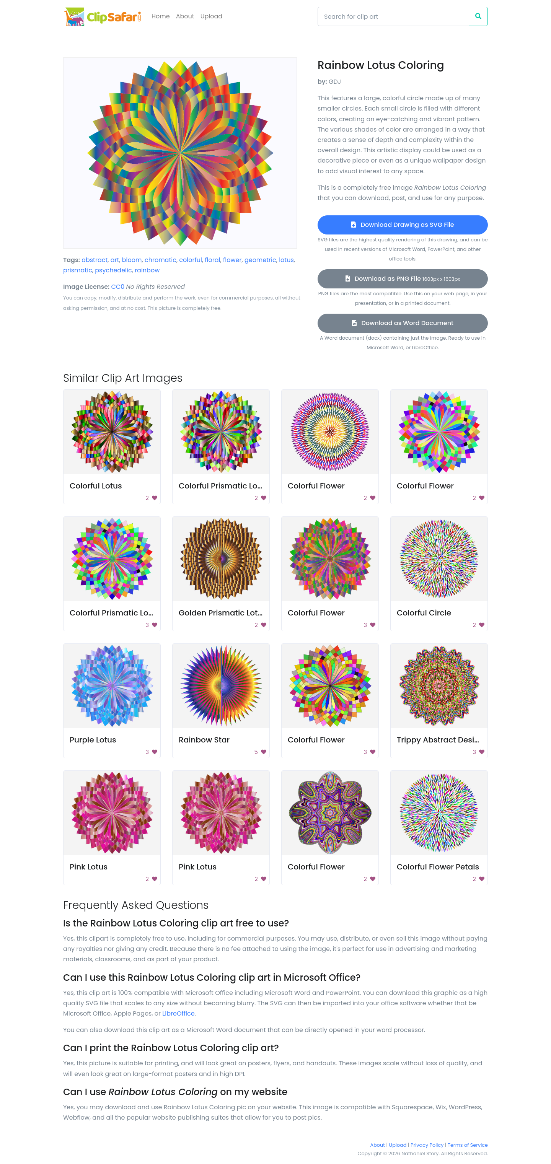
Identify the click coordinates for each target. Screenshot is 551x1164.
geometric (260, 260)
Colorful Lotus (96, 485)
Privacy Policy (427, 1145)
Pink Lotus (89, 866)
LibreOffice (178, 1013)
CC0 (118, 286)
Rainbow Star (204, 739)
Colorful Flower (316, 485)
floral (212, 260)
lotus (286, 260)
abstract (95, 260)
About (185, 16)
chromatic (160, 260)
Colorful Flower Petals (438, 866)
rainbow (147, 270)
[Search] (393, 16)
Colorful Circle (424, 612)
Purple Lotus (93, 739)
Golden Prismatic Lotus (223, 612)
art (115, 260)
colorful (190, 260)
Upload (211, 16)
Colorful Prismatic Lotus (224, 485)
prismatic (77, 270)
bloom (132, 260)
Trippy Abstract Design (440, 739)
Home (161, 16)
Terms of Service (468, 1145)
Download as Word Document (402, 323)
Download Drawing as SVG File (402, 224)
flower (232, 260)
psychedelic (113, 270)
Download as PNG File (403, 278)
